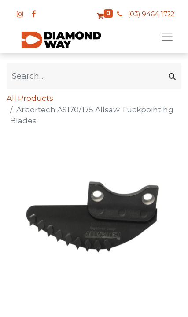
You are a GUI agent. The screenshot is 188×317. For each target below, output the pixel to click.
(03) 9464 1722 (151, 14)
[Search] (172, 76)
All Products (30, 98)
